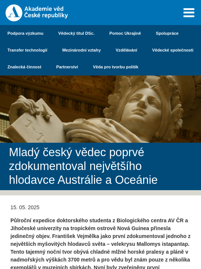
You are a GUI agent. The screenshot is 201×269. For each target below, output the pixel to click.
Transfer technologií (27, 50)
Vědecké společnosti (173, 50)
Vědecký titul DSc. (76, 33)
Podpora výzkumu (25, 33)
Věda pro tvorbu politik (115, 67)
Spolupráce (167, 33)
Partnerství (67, 67)
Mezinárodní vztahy (81, 50)
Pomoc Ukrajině (125, 33)
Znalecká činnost (24, 67)
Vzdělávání (126, 50)
